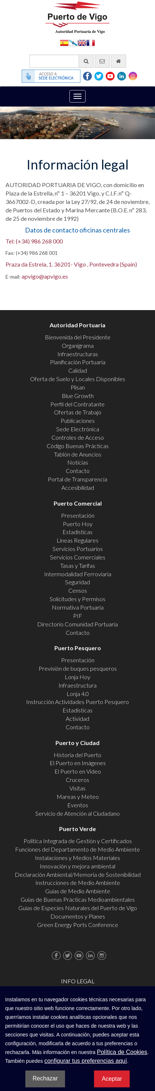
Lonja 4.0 (77, 693)
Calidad (77, 370)
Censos (77, 590)
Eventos (77, 804)
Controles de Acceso (77, 437)
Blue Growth (78, 395)
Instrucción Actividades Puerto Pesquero (77, 701)
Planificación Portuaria (77, 361)
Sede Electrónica (77, 428)
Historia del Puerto (77, 754)
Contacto (78, 470)
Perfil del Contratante (77, 404)
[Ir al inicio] (118, 61)
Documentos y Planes (77, 916)
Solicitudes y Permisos (77, 598)
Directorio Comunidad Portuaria (77, 624)
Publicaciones (78, 420)
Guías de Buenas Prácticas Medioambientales (78, 899)
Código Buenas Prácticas (78, 445)
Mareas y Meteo (78, 796)
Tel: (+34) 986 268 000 (34, 241)
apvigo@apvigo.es (45, 276)
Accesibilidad (77, 487)
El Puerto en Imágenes (78, 762)
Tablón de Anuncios (77, 454)
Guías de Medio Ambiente (77, 890)
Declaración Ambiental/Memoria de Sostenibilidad (78, 874)
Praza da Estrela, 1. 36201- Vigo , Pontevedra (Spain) (71, 264)
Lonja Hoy (77, 676)
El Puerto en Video (77, 771)
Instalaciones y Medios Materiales (77, 857)
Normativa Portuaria (78, 607)
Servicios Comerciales (77, 557)
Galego (73, 42)
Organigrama (78, 345)
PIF (77, 615)
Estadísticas (77, 531)
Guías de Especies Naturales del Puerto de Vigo (77, 907)
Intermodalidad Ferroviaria (77, 573)
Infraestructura (77, 685)
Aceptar (112, 1079)
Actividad (77, 718)
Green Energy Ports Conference (77, 924)
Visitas (77, 788)
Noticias (77, 462)
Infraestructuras (77, 353)
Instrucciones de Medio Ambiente (77, 882)
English (82, 42)
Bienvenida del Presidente (78, 337)
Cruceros (77, 779)
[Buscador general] (61, 61)
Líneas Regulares (77, 540)
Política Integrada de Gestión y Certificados (78, 840)
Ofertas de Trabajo (77, 412)
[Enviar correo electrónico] (102, 61)
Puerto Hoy (78, 523)
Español (64, 42)
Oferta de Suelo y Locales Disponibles (77, 378)
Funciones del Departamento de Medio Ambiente (77, 849)
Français (90, 42)
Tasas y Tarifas (77, 565)
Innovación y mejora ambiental (77, 866)
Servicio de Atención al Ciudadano (77, 813)
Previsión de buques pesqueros (78, 668)
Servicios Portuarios (78, 548)
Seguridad (77, 581)
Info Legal (77, 981)
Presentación (77, 515)
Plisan (78, 387)
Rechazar (45, 1078)
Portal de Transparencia (77, 479)
